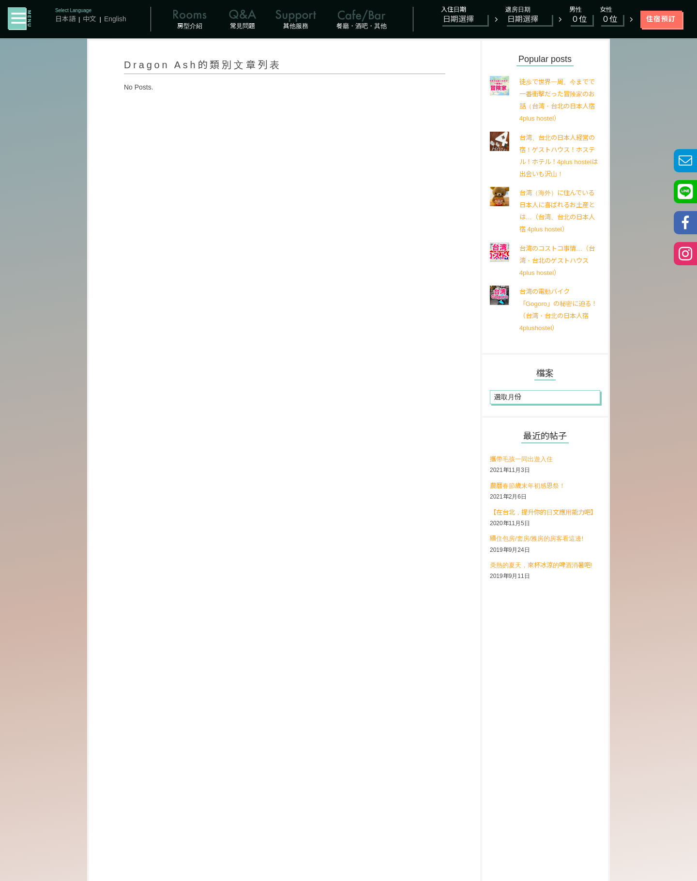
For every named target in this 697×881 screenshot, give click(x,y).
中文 (89, 19)
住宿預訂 (661, 19)
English (115, 19)
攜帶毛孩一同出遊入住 (524, 459)
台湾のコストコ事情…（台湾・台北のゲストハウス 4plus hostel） (556, 260)
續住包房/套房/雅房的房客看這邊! (540, 551)
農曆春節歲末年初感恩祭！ (530, 486)
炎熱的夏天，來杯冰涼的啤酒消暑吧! (545, 578)
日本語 (65, 19)
